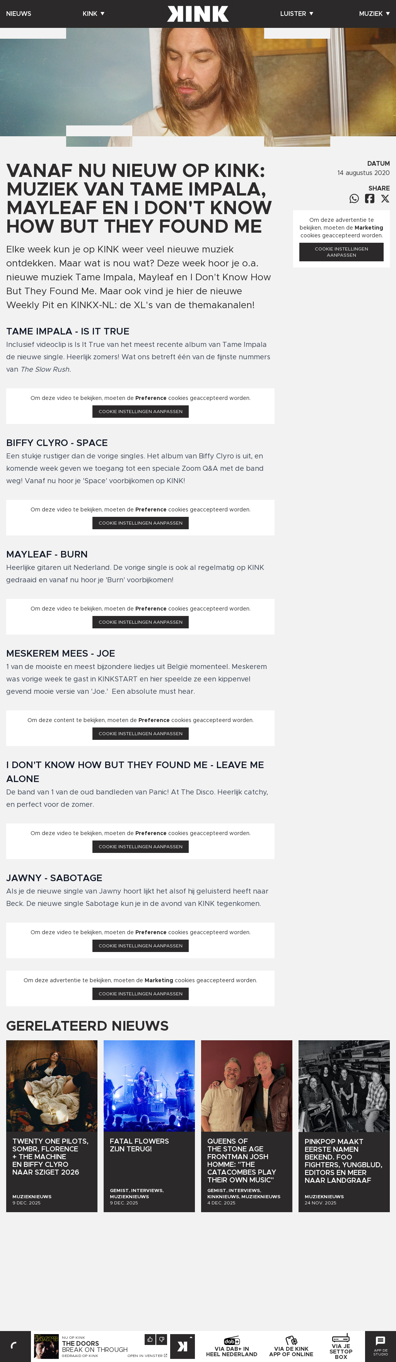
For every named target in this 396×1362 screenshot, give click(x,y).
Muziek (374, 14)
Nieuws (18, 14)
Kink (93, 14)
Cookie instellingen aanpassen (141, 411)
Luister (296, 14)
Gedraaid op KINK (80, 1356)
